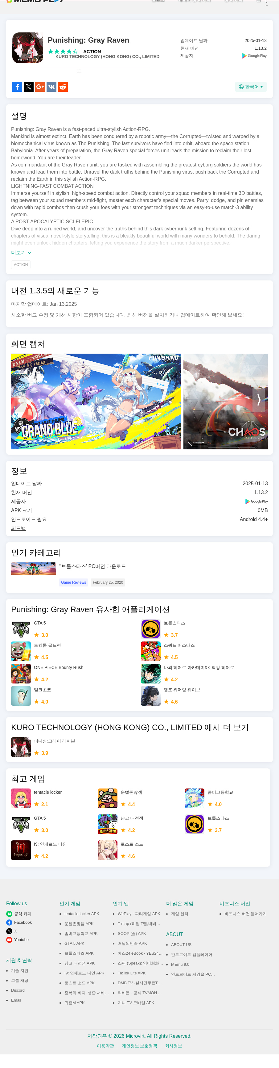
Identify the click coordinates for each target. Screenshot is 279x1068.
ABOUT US (181, 958)
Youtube (21, 953)
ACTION (92, 51)
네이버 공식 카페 (185, 6)
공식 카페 (224, 6)
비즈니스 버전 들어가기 (245, 927)
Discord (18, 1004)
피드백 (18, 542)
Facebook (23, 936)
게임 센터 (179, 927)
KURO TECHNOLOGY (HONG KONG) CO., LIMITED (107, 56)
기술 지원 (19, 984)
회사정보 (173, 1059)
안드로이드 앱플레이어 (191, 968)
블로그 (148, 6)
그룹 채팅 (19, 994)
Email (16, 1013)
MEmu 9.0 (180, 978)
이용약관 (105, 1059)
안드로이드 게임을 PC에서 (195, 988)
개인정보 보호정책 (140, 1059)
